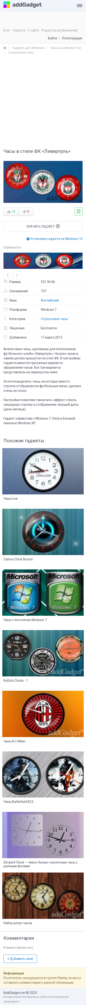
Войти (52, 38)
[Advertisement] (43, 100)
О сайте (33, 30)
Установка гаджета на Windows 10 (55, 239)
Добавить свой (20, 959)
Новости (19, 30)
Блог (7, 30)
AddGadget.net (14, 993)
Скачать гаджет (43, 226)
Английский (50, 300)
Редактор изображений (60, 30)
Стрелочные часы (54, 319)
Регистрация (72, 38)
